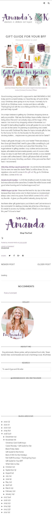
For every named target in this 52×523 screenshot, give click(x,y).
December (10, 437)
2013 (6, 509)
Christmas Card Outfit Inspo (16, 443)
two (9, 88)
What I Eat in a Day (12, 464)
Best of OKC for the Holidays (16, 455)
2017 (6, 497)
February (9, 491)
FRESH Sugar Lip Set (9, 190)
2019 (6, 431)
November (10, 440)
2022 (6, 422)
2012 (6, 512)
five (21, 88)
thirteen (22, 90)
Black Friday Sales (12, 449)
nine (36, 88)
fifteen (35, 90)
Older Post (44, 264)
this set (19, 175)
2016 (6, 500)
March (8, 488)
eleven (44, 88)
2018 (6, 434)
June (8, 479)
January (9, 494)
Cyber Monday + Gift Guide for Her (19, 446)
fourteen (29, 90)
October (9, 467)
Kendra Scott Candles (9, 180)
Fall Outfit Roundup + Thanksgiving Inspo (21, 458)
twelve (17, 90)
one (6, 88)
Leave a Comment (7, 246)
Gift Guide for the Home (15, 452)
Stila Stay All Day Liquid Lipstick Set (15, 167)
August (8, 473)
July (7, 476)
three (13, 88)
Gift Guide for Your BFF (14, 461)
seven (28, 88)
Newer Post (8, 264)
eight (32, 88)
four (17, 88)
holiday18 (5, 248)
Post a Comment (10, 293)
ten (40, 88)
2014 (6, 506)
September (10, 470)
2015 (6, 503)
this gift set (29, 172)
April (8, 485)
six (24, 88)
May (7, 482)
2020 (6, 428)
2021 (6, 425)
